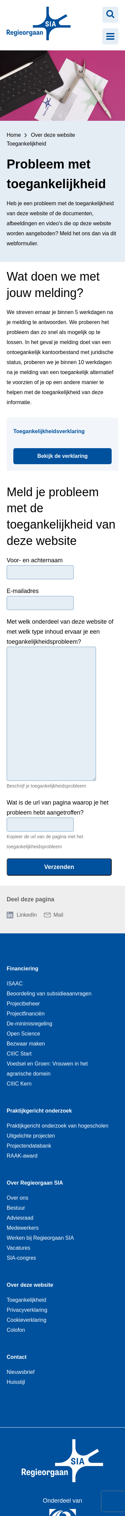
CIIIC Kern (19, 1084)
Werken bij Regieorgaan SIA (40, 1238)
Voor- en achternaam (35, 560)
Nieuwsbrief (21, 1372)
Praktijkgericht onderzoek (39, 1111)
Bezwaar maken (26, 1043)
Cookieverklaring (26, 1320)
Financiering (22, 968)
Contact (17, 1357)
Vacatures (18, 1248)
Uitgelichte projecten (31, 1136)
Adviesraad (20, 1218)
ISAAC (15, 983)
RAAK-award (22, 1156)
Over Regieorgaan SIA (35, 1183)
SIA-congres (21, 1258)
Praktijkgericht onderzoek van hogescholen (57, 1126)
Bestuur (16, 1208)
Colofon (16, 1330)
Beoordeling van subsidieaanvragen (49, 993)
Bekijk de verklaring (74, 453)
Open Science (23, 1033)
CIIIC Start (19, 1053)
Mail (58, 915)
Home (14, 135)
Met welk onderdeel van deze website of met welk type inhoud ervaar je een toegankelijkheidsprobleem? (60, 631)
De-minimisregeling (29, 1023)
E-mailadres (23, 591)
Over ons (17, 1198)
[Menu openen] (110, 36)
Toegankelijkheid (26, 143)
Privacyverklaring (27, 1310)
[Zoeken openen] (110, 15)
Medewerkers (23, 1228)
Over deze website (53, 135)
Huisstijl (16, 1382)
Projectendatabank (29, 1146)
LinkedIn (27, 915)
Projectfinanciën (26, 1013)
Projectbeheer (23, 1003)
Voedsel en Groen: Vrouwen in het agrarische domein (47, 1069)
